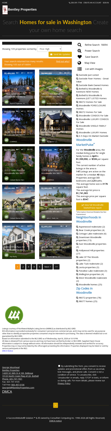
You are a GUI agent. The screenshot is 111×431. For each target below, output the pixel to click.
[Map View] (92, 63)
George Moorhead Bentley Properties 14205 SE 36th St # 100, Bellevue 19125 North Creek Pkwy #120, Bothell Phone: (20, 373)
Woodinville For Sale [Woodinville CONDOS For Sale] (92, 115)
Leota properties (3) (87, 267)
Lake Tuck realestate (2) (89, 263)
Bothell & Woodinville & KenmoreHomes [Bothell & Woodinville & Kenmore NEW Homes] (89, 90)
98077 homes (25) (86, 301)
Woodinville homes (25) (89, 284)
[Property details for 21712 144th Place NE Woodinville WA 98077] (18, 164)
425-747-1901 (15, 379)
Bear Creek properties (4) (90, 230)
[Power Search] (92, 51)
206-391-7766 (75, 2)
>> (56, 266)
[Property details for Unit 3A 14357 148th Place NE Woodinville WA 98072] (55, 241)
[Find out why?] (37, 62)
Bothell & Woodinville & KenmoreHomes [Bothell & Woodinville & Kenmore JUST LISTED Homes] (91, 97)
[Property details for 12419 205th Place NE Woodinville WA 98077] (55, 164)
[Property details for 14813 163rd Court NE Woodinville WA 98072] (18, 88)
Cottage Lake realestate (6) (91, 233)
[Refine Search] (92, 45)
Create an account (92, 2)
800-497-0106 (17, 384)
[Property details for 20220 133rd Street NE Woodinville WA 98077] (18, 126)
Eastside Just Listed (87, 74)
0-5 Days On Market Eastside (92, 135)
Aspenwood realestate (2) (90, 226)
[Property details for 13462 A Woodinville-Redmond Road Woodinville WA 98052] (55, 126)
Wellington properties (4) (90, 274)
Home (4, 2)
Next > (47, 266)
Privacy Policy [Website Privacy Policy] (64, 383)
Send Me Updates (60, 54)
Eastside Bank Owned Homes (92, 85)
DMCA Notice (7, 351)
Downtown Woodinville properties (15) (88, 239)
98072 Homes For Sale (89, 101)
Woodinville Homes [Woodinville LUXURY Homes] (91, 132)
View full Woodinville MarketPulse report (92, 206)
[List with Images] (92, 69)
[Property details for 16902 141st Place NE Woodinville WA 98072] (18, 241)
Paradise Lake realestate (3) (91, 270)
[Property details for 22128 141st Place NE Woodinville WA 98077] (55, 203)
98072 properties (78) (88, 297)
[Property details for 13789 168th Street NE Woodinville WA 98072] (18, 203)
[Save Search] (92, 57)
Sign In (106, 2)
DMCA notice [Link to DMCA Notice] (55, 420)
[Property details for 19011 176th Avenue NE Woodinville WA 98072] (55, 88)
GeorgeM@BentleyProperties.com (18, 387)
